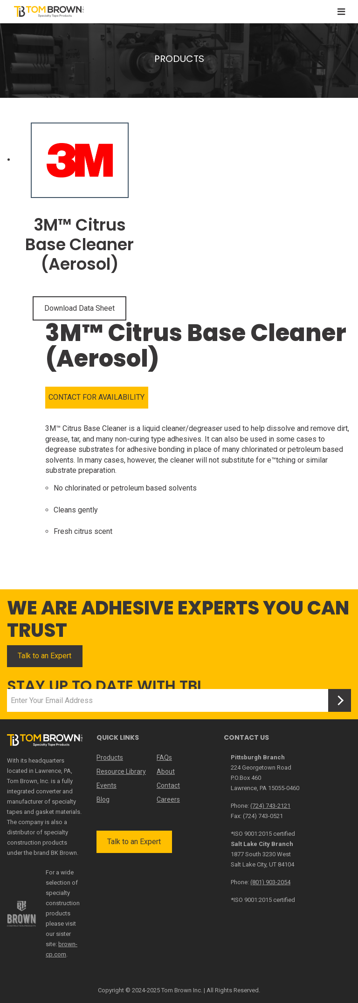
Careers (168, 799)
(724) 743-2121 (270, 805)
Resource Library (121, 771)
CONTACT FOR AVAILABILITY (96, 397)
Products (109, 757)
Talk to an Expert (44, 655)
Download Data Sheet (79, 308)
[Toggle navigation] (341, 12)
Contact (168, 785)
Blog (103, 799)
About (166, 771)
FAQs (164, 757)
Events (106, 785)
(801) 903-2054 (270, 882)
